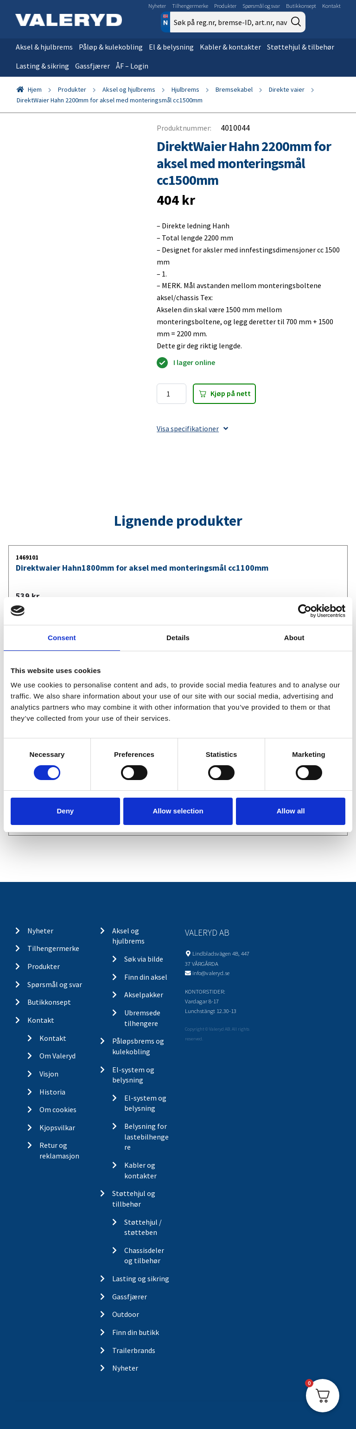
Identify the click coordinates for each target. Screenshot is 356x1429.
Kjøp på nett (230, 393)
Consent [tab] (62, 637)
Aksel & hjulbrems (44, 46)
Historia (52, 1091)
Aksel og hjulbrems (128, 89)
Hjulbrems (185, 89)
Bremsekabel (234, 89)
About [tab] (294, 637)
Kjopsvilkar (57, 1127)
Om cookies (57, 1109)
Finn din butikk (135, 1332)
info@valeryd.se (210, 972)
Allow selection (178, 811)
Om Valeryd (57, 1055)
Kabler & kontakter (230, 46)
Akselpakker (143, 994)
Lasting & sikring (42, 65)
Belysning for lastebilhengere (146, 1136)
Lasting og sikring (140, 1278)
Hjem (35, 89)
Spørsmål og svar (261, 5)
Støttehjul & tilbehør (300, 46)
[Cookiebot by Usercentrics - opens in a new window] (304, 610)
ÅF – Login (132, 65)
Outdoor (125, 1314)
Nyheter (157, 5)
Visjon (48, 1073)
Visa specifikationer (192, 428)
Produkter (225, 5)
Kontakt (331, 5)
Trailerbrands (133, 1350)
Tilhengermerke (190, 5)
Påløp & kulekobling (111, 46)
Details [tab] (178, 637)
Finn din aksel (145, 977)
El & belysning (171, 46)
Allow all (291, 811)
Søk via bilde (143, 958)
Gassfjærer (92, 65)
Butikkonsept (301, 5)
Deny (65, 811)
